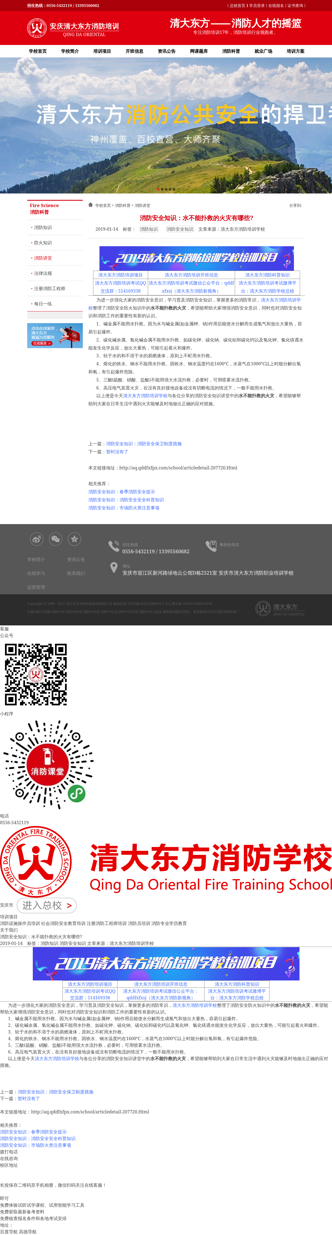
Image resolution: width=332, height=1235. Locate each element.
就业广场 (263, 51)
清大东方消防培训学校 (145, 396)
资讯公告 (167, 51)
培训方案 (295, 51)
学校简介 (70, 51)
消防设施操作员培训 (20, 923)
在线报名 (276, 5)
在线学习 (36, 573)
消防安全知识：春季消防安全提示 (121, 492)
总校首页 (237, 5)
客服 (4, 629)
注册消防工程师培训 (107, 923)
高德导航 (28, 1232)
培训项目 (102, 51)
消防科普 (231, 51)
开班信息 (134, 51)
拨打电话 (9, 1152)
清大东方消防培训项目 (120, 275)
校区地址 (9, 1165)
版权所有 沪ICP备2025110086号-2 (138, 603)
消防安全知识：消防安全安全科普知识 (126, 500)
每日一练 (43, 304)
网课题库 (199, 51)
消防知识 (43, 227)
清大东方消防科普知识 (267, 275)
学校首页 (38, 51)
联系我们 (76, 573)
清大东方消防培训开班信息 (191, 275)
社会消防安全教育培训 (63, 923)
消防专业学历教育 (169, 923)
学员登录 (257, 5)
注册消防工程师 (49, 288)
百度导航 (9, 1232)
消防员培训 (139, 923)
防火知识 (43, 243)
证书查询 (295, 5)
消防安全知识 (180, 229)
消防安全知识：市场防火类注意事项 (123, 508)
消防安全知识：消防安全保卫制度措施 (144, 444)
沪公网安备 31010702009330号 (188, 603)
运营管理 (36, 587)
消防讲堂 (43, 258)
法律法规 (43, 273)
